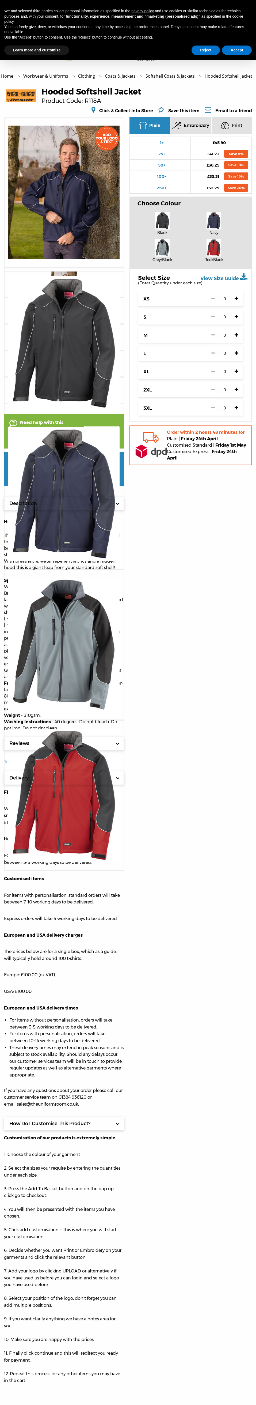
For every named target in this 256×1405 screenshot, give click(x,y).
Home (7, 76)
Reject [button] (205, 50)
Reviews (64, 743)
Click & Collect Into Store (126, 110)
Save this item (184, 110)
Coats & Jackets (121, 76)
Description (64, 503)
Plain (150, 125)
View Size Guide (223, 277)
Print (231, 125)
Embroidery (190, 125)
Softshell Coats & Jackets (171, 76)
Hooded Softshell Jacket (228, 76)
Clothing (87, 76)
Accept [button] (237, 50)
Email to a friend (233, 110)
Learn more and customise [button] (36, 50)
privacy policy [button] (142, 11)
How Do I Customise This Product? (64, 1124)
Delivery (64, 778)
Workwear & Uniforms (46, 76)
